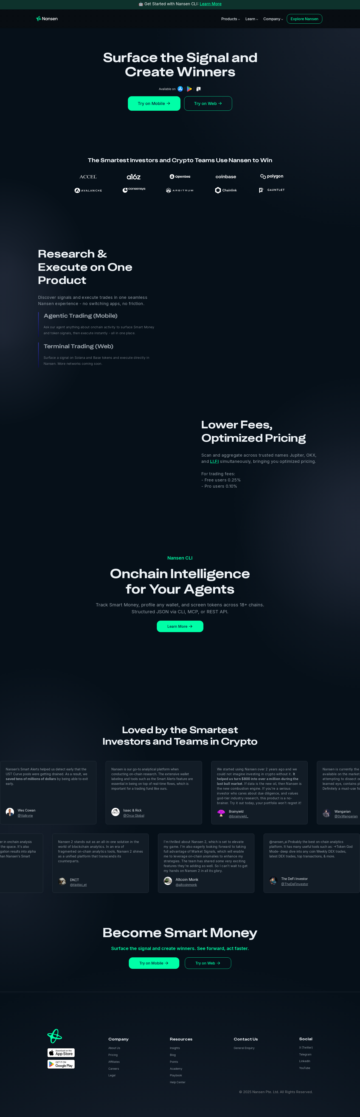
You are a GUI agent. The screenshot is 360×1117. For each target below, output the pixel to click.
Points (174, 1061)
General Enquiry (244, 1048)
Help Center (178, 1082)
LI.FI (214, 461)
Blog (173, 1055)
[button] (230, 18)
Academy (176, 1068)
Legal (111, 1075)
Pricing (113, 1055)
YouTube (304, 1068)
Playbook (176, 1075)
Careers (113, 1068)
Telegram (305, 1054)
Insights (175, 1048)
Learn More (211, 4)
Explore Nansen (304, 19)
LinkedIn (304, 1061)
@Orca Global (115, 815)
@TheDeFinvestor (312, 884)
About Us (114, 1048)
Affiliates (114, 1061)
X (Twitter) (306, 1047)
